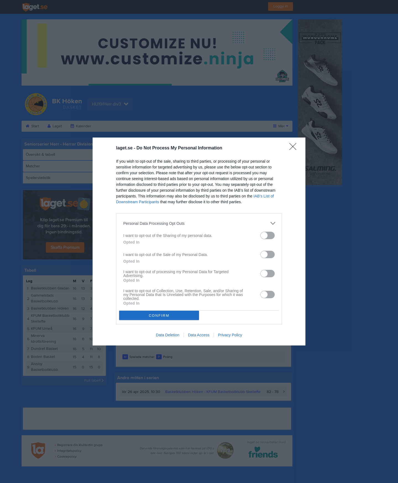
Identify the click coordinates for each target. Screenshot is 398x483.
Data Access (199, 335)
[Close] (294, 148)
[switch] (267, 235)
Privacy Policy (230, 335)
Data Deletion (167, 335)
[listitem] (199, 223)
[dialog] (199, 241)
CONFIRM (159, 315)
